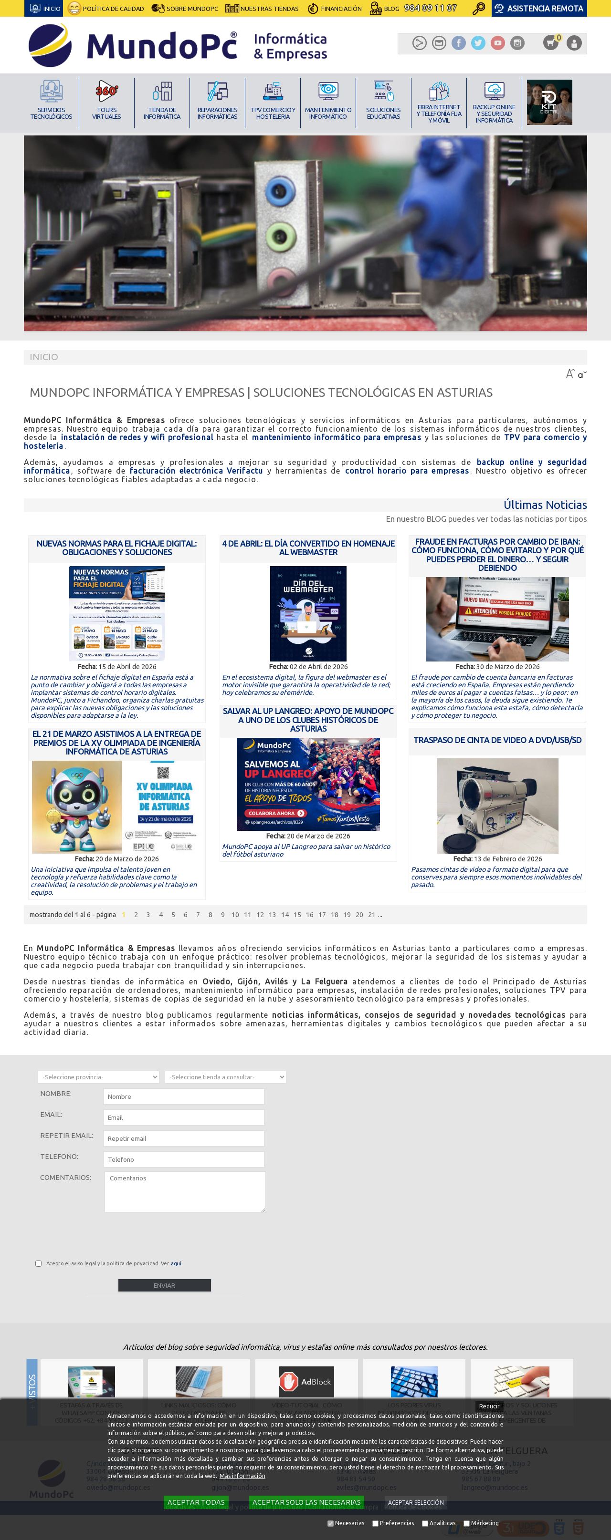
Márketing (485, 1523)
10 (235, 915)
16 (310, 915)
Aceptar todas (196, 1502)
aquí (176, 1263)
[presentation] (107, 1234)
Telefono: (59, 1156)
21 (372, 915)
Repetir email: (66, 1135)
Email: (51, 1114)
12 (260, 915)
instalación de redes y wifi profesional (137, 437)
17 (322, 915)
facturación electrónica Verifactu (196, 470)
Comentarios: (65, 1177)
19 (347, 915)
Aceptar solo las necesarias (307, 1502)
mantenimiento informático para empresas (336, 437)
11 (248, 915)
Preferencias (397, 1523)
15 (297, 915)
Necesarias (349, 1523)
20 (359, 915)
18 (334, 915)
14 (285, 915)
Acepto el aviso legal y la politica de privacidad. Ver (114, 1263)
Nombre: (56, 1093)
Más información (242, 1476)
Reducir (489, 1406)
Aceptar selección (416, 1502)
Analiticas (442, 1523)
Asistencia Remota (545, 8)
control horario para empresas (407, 470)
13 (272, 915)
